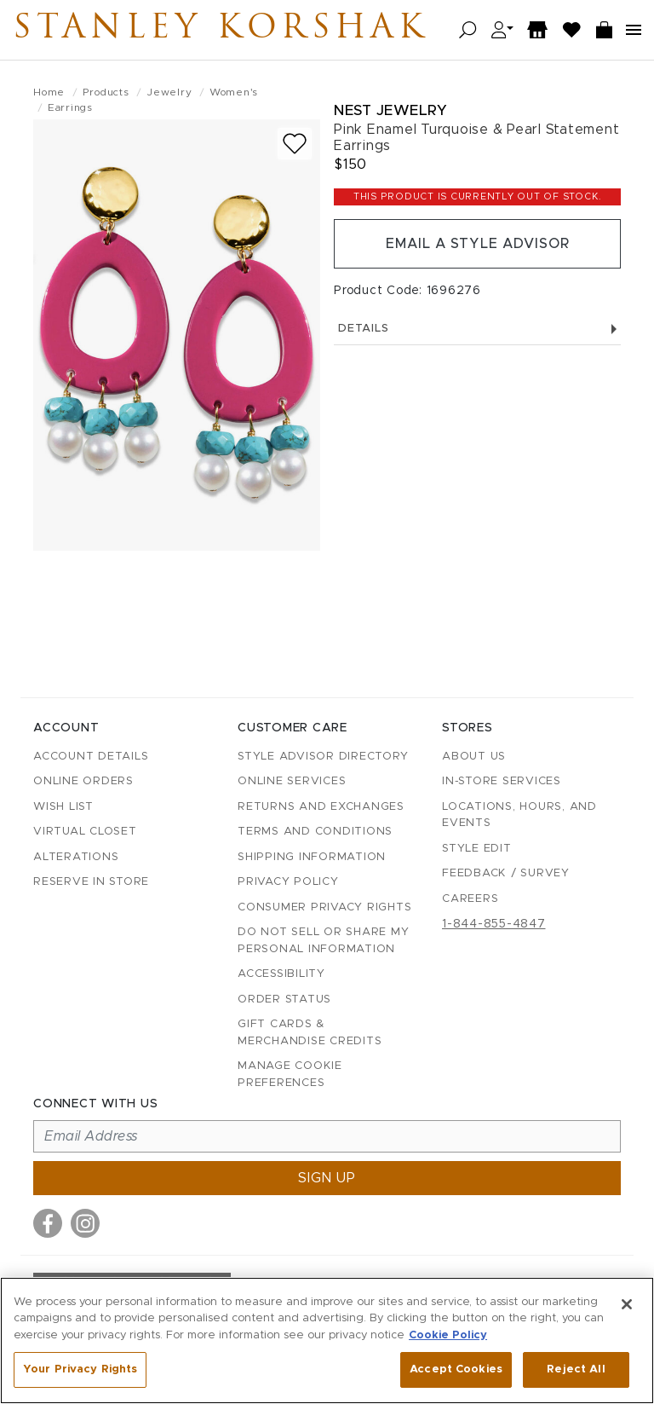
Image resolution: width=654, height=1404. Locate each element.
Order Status (284, 999)
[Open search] (468, 30)
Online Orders (83, 781)
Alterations (75, 857)
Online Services (292, 781)
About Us (474, 756)
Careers (470, 898)
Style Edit (477, 848)
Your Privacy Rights (80, 1369)
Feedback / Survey (506, 873)
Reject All (576, 1369)
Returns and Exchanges (321, 806)
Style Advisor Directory (323, 756)
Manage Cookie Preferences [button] (290, 1074)
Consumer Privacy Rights (324, 907)
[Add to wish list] (295, 143)
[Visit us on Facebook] (47, 1223)
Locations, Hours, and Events (519, 815)
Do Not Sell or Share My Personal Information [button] (323, 941)
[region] (327, 1340)
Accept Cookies (456, 1369)
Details (477, 328)
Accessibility (281, 973)
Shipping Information (312, 857)
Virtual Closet (85, 831)
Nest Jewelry (390, 110)
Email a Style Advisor (477, 244)
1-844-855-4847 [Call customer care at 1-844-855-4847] (494, 924)
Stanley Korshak (220, 30)
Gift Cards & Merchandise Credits (310, 1033)
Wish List (63, 806)
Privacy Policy (288, 881)
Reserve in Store (91, 881)
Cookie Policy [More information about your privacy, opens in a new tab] (448, 1335)
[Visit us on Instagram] (85, 1223)
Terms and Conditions (315, 831)
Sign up (327, 1178)
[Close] (626, 1304)
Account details (90, 756)
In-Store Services (501, 781)
